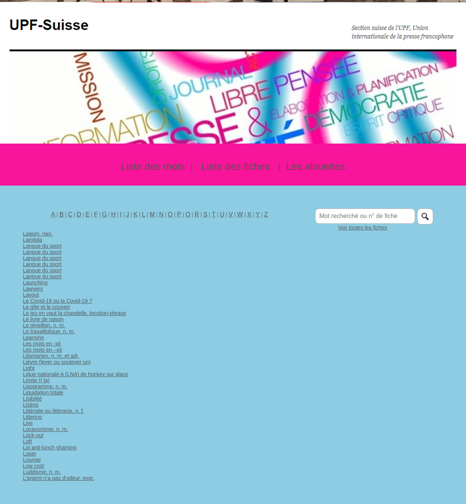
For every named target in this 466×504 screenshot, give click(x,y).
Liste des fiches (235, 166)
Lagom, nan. (38, 234)
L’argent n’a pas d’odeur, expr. (58, 478)
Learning (33, 337)
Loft (27, 441)
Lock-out (33, 435)
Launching (35, 282)
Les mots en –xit (42, 350)
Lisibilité (32, 399)
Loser (29, 454)
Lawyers (33, 289)
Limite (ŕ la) (36, 380)
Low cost (33, 466)
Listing (30, 405)
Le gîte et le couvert (46, 307)
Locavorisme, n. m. (45, 429)
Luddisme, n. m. (42, 472)
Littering (32, 417)
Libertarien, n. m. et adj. (51, 356)
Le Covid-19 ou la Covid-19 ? (57, 301)
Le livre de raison (43, 319)
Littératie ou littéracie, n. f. (53, 411)
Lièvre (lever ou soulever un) (57, 362)
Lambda (32, 240)
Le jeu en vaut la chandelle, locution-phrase (74, 313)
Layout (31, 295)
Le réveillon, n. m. (44, 325)
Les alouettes (315, 166)
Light (28, 368)
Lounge (32, 460)
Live (28, 423)
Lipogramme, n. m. (45, 386)
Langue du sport (42, 246)
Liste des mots (153, 166)
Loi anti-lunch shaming (49, 447)
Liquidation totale (43, 392)
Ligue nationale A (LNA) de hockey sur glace (75, 374)
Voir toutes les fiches (362, 228)
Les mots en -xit (42, 344)
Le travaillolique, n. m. (49, 331)
